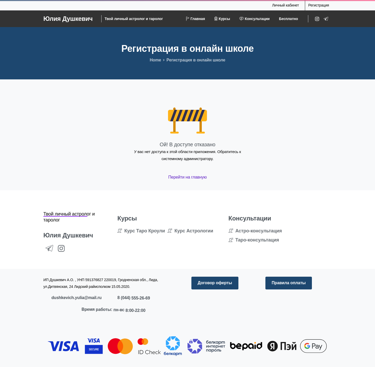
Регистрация (318, 5)
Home (155, 60)
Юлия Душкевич (68, 18)
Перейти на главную (187, 177)
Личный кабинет (285, 5)
